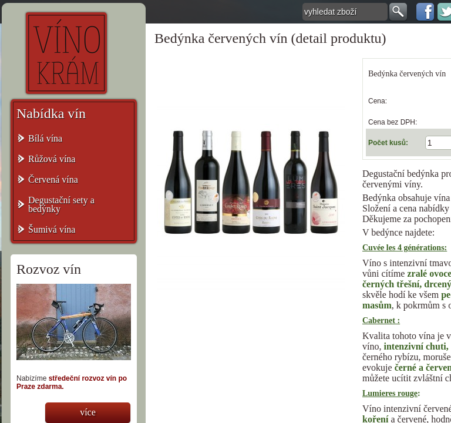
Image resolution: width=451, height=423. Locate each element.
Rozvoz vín (48, 269)
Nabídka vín (51, 113)
